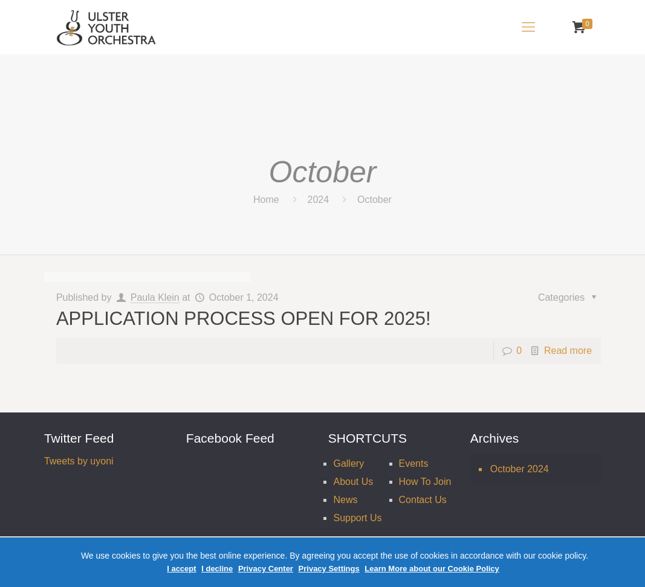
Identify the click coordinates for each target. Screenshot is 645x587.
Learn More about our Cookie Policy (432, 568)
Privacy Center (265, 568)
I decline (217, 568)
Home (266, 199)
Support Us (357, 518)
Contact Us (423, 500)
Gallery (348, 463)
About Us (353, 481)
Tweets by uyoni (79, 461)
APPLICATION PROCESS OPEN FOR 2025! (243, 318)
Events (414, 463)
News (345, 500)
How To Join (425, 481)
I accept (181, 568)
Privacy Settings (329, 568)
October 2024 (519, 469)
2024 (318, 199)
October (374, 199)
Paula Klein (155, 297)
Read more (568, 350)
